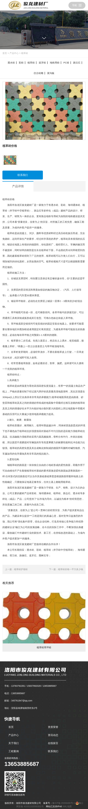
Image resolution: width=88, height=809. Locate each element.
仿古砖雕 (38, 73)
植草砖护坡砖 (21, 569)
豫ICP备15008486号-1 (63, 803)
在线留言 (53, 743)
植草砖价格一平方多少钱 (70, 569)
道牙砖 (42, 62)
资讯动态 (53, 735)
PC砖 (66, 62)
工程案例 (13, 751)
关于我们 (13, 743)
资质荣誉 (53, 727)
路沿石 (76, 62)
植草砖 (24, 53)
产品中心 (14, 53)
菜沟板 (50, 73)
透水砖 (11, 62)
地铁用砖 (55, 62)
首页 (4, 53)
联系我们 (22, 175)
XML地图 (67, 806)
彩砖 (21, 62)
